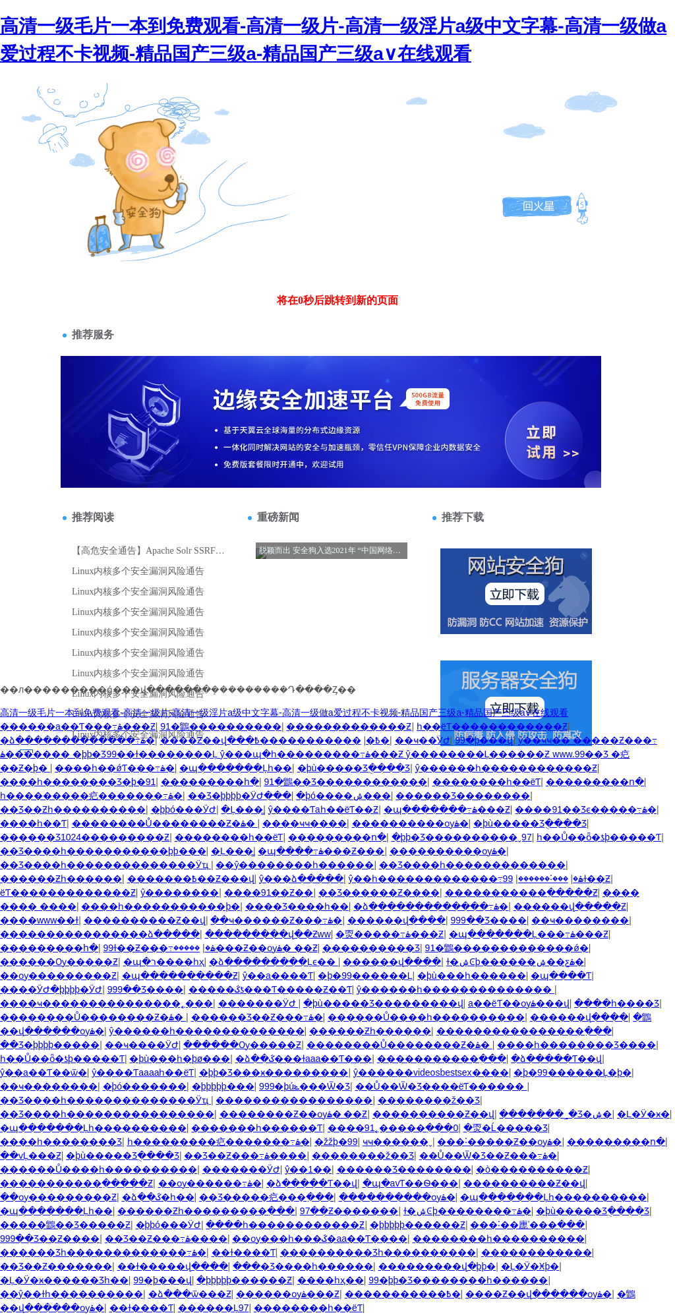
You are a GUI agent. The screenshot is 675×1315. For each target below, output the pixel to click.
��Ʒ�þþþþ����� (50, 1044)
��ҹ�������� (580, 920)
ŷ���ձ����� (301, 878)
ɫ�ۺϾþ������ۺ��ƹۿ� (515, 961)
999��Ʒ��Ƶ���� (50, 1238)
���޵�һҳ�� (330, 1280)
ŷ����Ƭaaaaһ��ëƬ (143, 1072)
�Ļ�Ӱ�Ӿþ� (530, 1266)
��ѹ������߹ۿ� (210, 1183)
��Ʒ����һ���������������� (107, 1114)
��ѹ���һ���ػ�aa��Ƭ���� (319, 1238)
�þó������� (145, 1086)
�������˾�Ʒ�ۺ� (555, 1114)
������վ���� (396, 920)
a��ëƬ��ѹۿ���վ (519, 1003)
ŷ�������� (179, 892)
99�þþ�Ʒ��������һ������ (458, 1280)
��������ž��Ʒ (429, 1100)
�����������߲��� (441, 1058)
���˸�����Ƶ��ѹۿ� (499, 1141)
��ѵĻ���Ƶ (30, 1155)
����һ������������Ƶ (285, 1224)
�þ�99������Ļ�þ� (572, 1072)
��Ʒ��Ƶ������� (56, 1266)
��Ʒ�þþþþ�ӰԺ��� (239, 795)
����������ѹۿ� (410, 823)
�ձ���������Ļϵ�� (273, 961)
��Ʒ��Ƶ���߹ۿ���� (245, 1155)
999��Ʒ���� (488, 920)
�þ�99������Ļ (365, 975)
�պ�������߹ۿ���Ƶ (447, 809)
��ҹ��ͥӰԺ (422, 740)
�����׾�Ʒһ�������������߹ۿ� (103, 1252)
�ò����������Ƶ (532, 1169)
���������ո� (595, 781)
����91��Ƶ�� (269, 892)
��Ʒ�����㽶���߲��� (266, 1197)
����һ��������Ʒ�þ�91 (78, 781)
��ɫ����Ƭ (244, 1252)
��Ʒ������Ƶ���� (379, 892)
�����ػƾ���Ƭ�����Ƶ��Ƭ (270, 989)
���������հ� (210, 781)
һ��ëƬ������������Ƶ (492, 726)
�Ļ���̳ (242, 809)
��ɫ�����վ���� (172, 1266)
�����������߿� (322, 740)
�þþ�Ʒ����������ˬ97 (462, 837)
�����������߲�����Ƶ (521, 892)
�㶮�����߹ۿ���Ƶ (390, 934)
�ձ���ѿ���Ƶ (189, 1294)
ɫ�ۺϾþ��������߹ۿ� (467, 1211)
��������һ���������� (499, 1238)
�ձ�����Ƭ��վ (556, 1058)
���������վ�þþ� (437, 1266)
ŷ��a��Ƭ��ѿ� (43, 1072)
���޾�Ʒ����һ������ (303, 1266)
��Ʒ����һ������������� (472, 865)
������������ (536, 1252)
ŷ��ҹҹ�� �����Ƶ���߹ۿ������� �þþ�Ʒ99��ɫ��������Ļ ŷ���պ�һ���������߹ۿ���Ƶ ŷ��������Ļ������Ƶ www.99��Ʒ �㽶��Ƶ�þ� (328, 754)
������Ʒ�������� (463, 795)
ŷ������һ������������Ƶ (506, 768)
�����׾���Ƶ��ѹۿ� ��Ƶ (245, 948)
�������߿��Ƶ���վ (190, 878)
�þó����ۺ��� (343, 795)
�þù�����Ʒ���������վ (383, 1003)
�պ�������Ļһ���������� (93, 1128)
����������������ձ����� (100, 934)
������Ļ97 (213, 1307)
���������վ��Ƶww (268, 934)
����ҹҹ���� (304, 823)
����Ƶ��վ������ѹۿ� (538, 1294)
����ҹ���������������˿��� (106, 1003)
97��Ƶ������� (349, 1211)
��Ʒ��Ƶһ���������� (73, 809)
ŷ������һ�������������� (455, 989)
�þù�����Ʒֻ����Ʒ (354, 768)
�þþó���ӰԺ (183, 809)
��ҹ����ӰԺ (142, 1044)
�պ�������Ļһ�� (235, 768)
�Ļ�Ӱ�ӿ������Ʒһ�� (64, 1280)
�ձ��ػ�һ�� (158, 1197)
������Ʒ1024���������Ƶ (84, 837)
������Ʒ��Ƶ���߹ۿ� (257, 1017)
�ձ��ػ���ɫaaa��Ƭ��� (303, 1058)
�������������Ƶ (348, 726)
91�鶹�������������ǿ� (507, 948)
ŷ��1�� (308, 1169)
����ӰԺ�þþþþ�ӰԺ (51, 989)
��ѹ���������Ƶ (58, 975)
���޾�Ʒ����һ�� (297, 906)
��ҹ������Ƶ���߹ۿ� (276, 920)
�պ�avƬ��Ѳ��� (411, 1183)
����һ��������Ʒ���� (576, 1044)
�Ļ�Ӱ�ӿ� (643, 1114)
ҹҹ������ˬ (397, 1141)
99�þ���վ (484, 740)
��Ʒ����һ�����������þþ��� (103, 851)
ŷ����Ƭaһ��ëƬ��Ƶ (323, 809)
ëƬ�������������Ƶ (68, 892)
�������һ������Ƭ (256, 1128)
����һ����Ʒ (616, 1003)
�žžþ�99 (335, 1141)
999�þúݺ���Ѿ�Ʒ (304, 1086)
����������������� (294, 1100)
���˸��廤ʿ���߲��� (527, 1224)
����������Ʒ (371, 948)
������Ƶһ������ (61, 878)
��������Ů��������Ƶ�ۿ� (165, 823)
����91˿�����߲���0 (393, 1128)
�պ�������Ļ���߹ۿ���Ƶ (528, 934)
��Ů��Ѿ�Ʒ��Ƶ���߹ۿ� (488, 1155)
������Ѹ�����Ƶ (59, 961)
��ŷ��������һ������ (295, 865)
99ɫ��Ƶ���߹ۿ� (159, 948)
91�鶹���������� (220, 726)
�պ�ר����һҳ (163, 961)
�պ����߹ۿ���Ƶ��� (321, 851)
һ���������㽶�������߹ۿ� (91, 795)
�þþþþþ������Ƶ (417, 1224)
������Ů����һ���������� (426, 1017)
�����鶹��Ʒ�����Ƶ (65, 1224)
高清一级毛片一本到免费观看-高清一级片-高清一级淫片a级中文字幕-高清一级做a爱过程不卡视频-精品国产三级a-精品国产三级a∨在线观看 (284, 712)
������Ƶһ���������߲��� (206, 1211)
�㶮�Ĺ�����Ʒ (505, 1128)
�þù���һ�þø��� (179, 1058)
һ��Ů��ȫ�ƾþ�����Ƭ (599, 837)
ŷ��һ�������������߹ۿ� (466, 878)
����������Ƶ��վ (145, 920)
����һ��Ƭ (33, 823)
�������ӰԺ (258, 1003)
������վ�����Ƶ (570, 906)
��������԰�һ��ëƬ (486, 781)
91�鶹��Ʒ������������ (345, 781)
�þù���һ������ (471, 975)
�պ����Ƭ (561, 975)
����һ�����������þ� (160, 906)
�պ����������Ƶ (180, 975)
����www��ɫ (39, 920)
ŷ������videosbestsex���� (431, 1072)
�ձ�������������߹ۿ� (77, 740)
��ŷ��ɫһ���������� (71, 1294)
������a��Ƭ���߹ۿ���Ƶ (78, 726)
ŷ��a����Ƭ (278, 975)
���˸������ (543, 878)
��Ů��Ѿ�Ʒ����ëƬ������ (441, 1086)
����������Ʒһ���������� (378, 1252)
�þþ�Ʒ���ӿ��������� (274, 1072)
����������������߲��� (524, 1031)
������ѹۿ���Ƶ (287, 1294)
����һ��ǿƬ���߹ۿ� (115, 768)
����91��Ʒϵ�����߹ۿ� (586, 809)
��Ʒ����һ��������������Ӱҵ (105, 865)
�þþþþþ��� (223, 1086)
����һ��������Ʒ (61, 1141)
